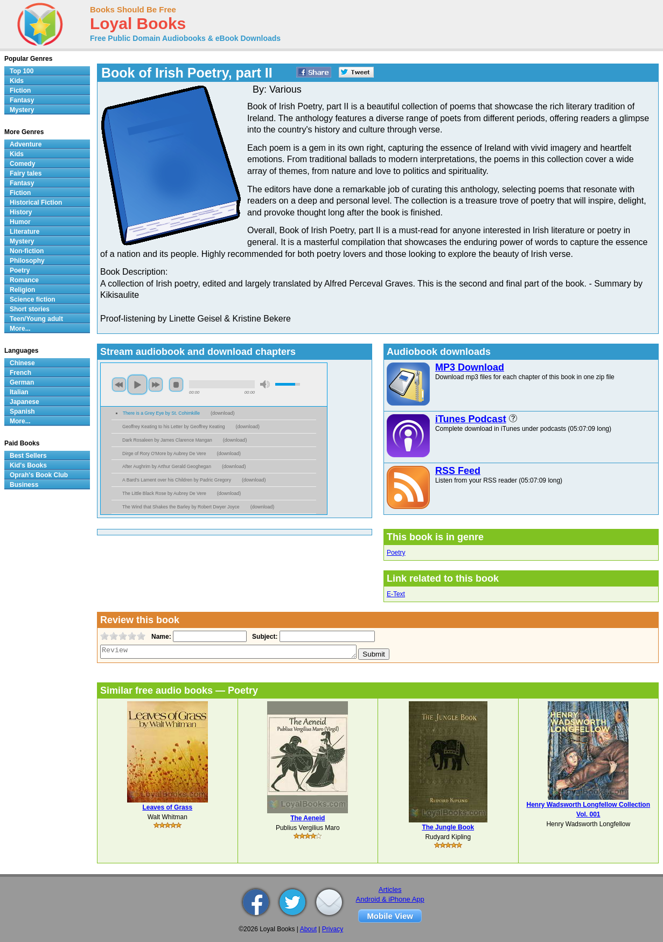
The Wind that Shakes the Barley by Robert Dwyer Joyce (181, 507)
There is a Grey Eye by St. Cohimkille (161, 413)
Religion (22, 290)
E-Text (396, 594)
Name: (160, 636)
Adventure (25, 144)
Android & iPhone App (390, 899)
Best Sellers (28, 455)
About (308, 929)
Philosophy (27, 260)
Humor (20, 222)
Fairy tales (25, 173)
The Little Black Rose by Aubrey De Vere (164, 493)
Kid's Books (28, 465)
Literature (24, 231)
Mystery (22, 110)
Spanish (22, 411)
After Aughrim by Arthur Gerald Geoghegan (166, 466)
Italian (19, 392)
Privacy (332, 929)
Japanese (24, 402)
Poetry (396, 552)
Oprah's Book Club (39, 475)
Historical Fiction (36, 202)
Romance (24, 280)
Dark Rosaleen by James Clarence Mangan (167, 440)
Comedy (22, 164)
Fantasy (22, 100)
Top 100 (21, 71)
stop (176, 384)
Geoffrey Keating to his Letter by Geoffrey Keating (173, 426)
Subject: (263, 636)
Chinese (22, 363)
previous (119, 384)
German (22, 382)
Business (24, 485)
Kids (17, 81)
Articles (390, 889)
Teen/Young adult (36, 319)
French (20, 372)
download (222, 413)
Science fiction (32, 299)
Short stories (30, 309)
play (137, 384)
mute (265, 384)
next (155, 384)
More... (20, 328)
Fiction (20, 90)
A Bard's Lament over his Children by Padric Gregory (176, 480)
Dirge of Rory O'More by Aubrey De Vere (164, 453)
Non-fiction (27, 251)
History (21, 212)
